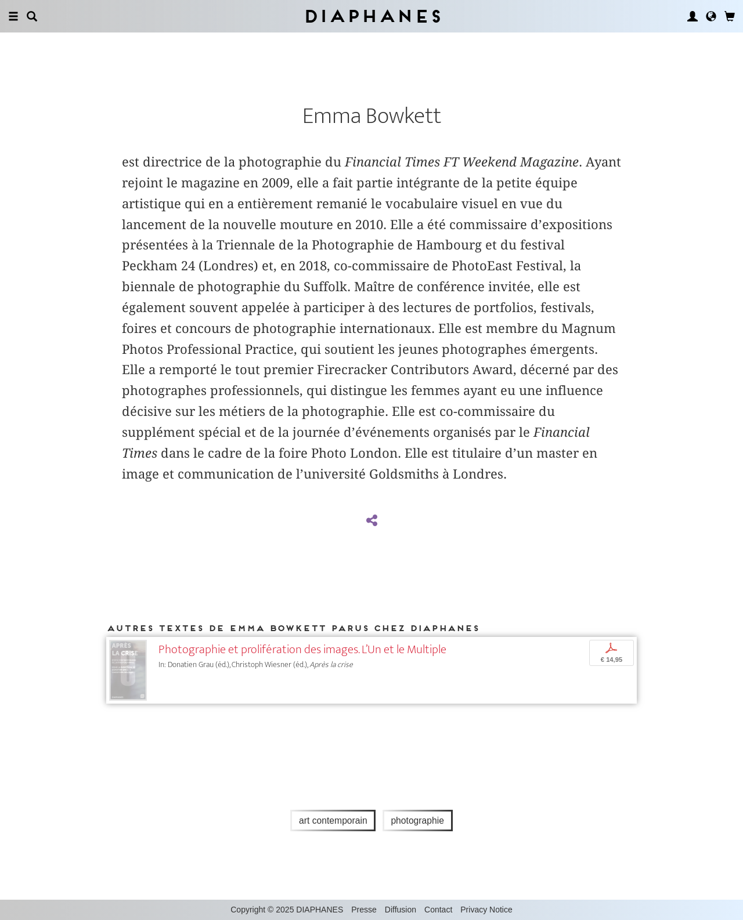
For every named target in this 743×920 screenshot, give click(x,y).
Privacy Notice (486, 909)
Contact (438, 909)
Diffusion (400, 909)
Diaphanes (372, 16)
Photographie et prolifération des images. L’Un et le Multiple (302, 649)
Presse (364, 909)
